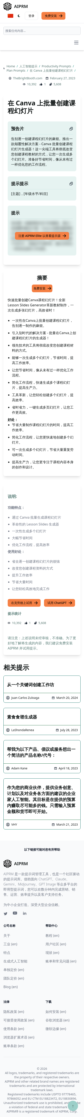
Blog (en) (10, 986)
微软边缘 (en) (56, 1028)
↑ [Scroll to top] (73, 1106)
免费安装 (54, 16)
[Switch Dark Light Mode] (19, 16)
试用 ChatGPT (59, 603)
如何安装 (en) (56, 1011)
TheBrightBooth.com (27, 78)
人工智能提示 (28, 66)
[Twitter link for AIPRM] (5, 914)
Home (11, 66)
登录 (31, 16)
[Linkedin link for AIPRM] (25, 914)
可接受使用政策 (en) (18, 1020)
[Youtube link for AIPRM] (15, 914)
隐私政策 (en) (13, 1011)
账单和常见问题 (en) (61, 961)
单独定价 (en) (13, 969)
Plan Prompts (16, 70)
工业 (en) (10, 944)
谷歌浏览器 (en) (58, 1020)
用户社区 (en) (56, 944)
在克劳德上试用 (24, 603)
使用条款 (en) (13, 1028)
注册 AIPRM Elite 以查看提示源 (42, 236)
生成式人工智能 (15, 961)
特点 (6, 952)
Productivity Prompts (57, 66)
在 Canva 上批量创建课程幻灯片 (52, 70)
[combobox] (42, 31)
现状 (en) (52, 952)
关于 (6, 935)
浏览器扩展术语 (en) (18, 1037)
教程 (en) (52, 935)
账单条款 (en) (13, 1045)
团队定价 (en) (13, 978)
